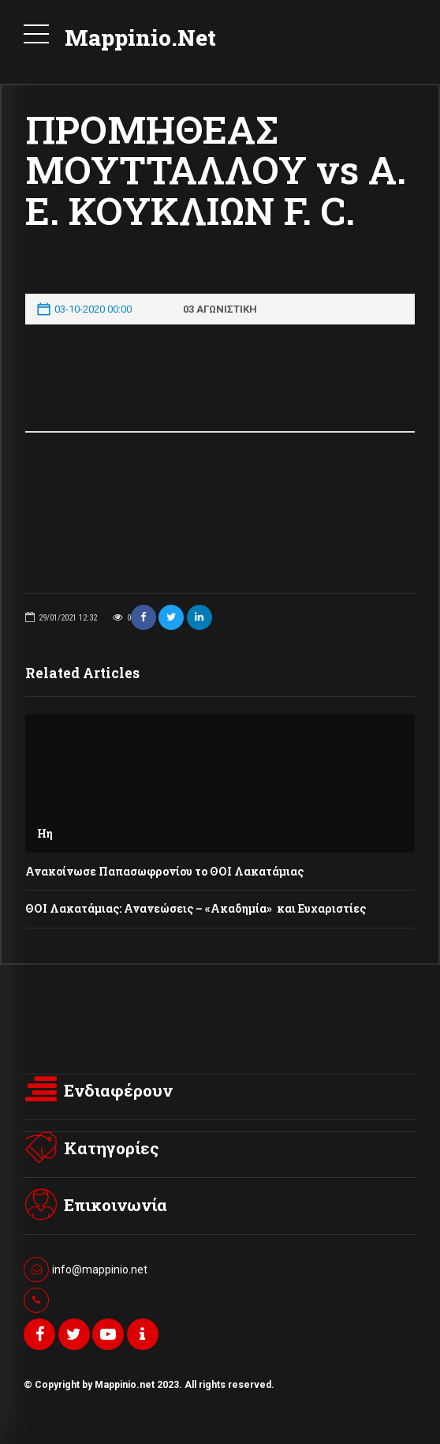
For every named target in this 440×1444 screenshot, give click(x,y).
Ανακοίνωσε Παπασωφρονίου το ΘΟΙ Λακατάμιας (164, 871)
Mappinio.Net (140, 37)
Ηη (45, 833)
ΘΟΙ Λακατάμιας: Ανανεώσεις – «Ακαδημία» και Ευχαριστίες (195, 908)
